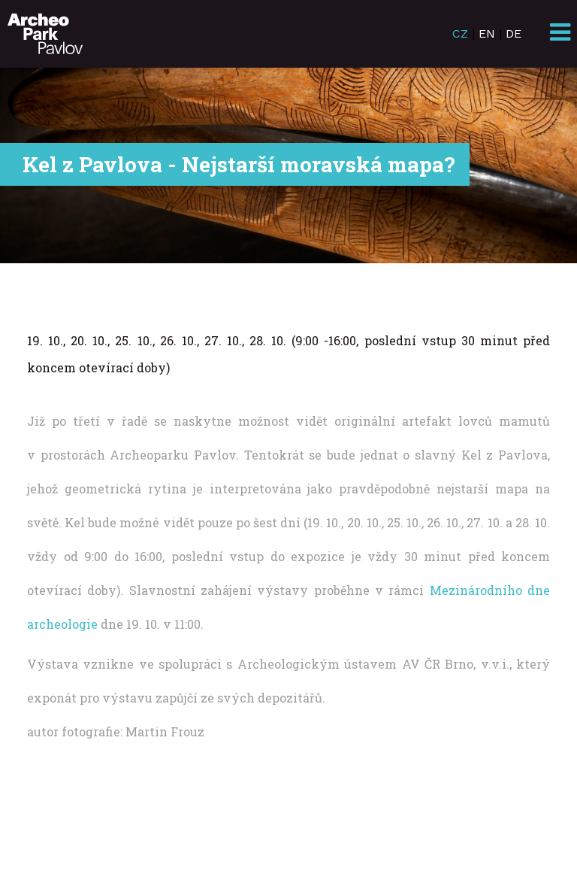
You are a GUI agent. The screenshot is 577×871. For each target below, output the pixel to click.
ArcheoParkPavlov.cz (45, 34)
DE (513, 33)
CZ (460, 33)
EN (487, 33)
